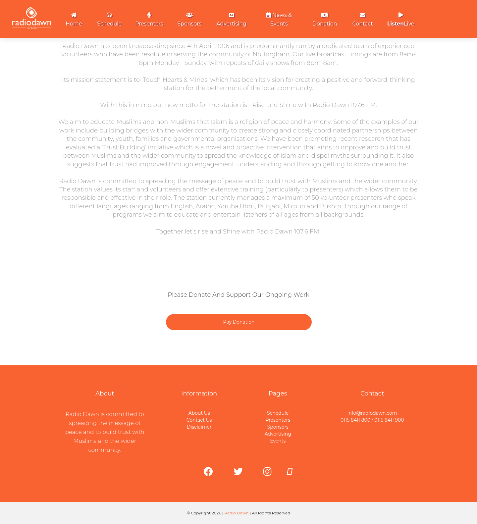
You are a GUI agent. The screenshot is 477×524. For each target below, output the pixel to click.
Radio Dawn (237, 512)
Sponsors (190, 20)
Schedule (109, 20)
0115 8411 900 (389, 420)
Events (278, 441)
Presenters (149, 20)
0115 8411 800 (355, 420)
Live (400, 20)
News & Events (279, 19)
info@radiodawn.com (372, 413)
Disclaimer (199, 427)
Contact (362, 20)
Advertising (231, 20)
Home (74, 20)
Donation (324, 20)
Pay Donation (239, 322)
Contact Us (199, 420)
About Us (199, 413)
